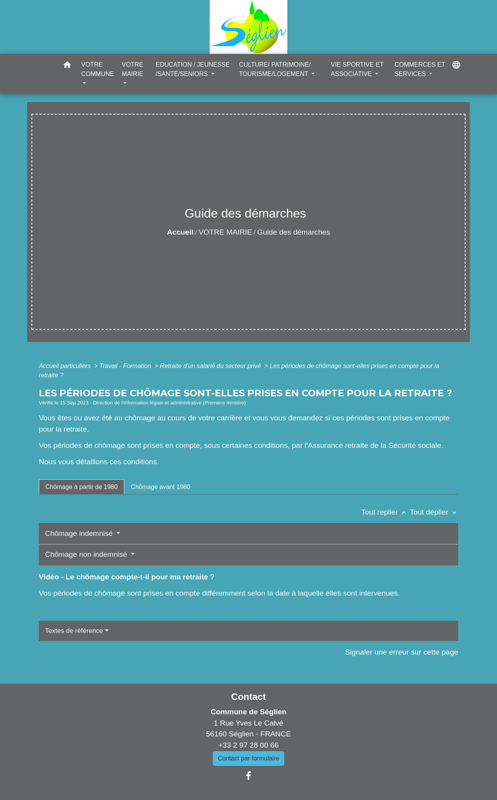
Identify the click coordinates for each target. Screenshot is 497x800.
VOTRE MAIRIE (225, 232)
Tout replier (385, 512)
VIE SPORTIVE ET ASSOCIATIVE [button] (357, 69)
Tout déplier (434, 512)
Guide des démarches (293, 232)
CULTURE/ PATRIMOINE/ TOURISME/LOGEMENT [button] (275, 69)
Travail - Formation (126, 366)
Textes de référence (74, 630)
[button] (67, 66)
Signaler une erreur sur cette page (401, 652)
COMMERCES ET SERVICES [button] (419, 69)
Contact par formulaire (248, 758)
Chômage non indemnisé (87, 554)
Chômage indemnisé (80, 533)
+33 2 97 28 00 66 (248, 745)
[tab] (81, 486)
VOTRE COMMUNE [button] (97, 69)
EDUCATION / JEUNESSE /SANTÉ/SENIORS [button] (193, 69)
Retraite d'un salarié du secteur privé (211, 366)
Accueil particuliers (65, 366)
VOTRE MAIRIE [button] (132, 69)
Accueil (180, 232)
